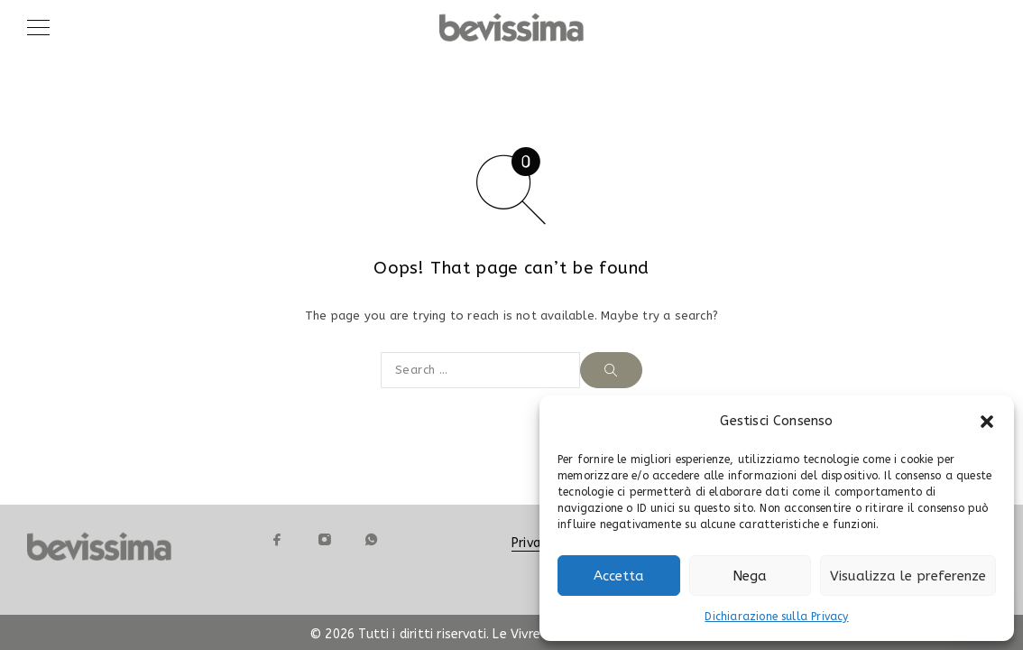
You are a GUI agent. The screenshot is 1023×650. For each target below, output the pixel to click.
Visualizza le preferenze (908, 576)
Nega (750, 576)
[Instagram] (323, 539)
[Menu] (38, 27)
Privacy (532, 543)
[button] (987, 422)
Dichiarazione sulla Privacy (776, 616)
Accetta (619, 576)
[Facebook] (276, 539)
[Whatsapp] (370, 539)
